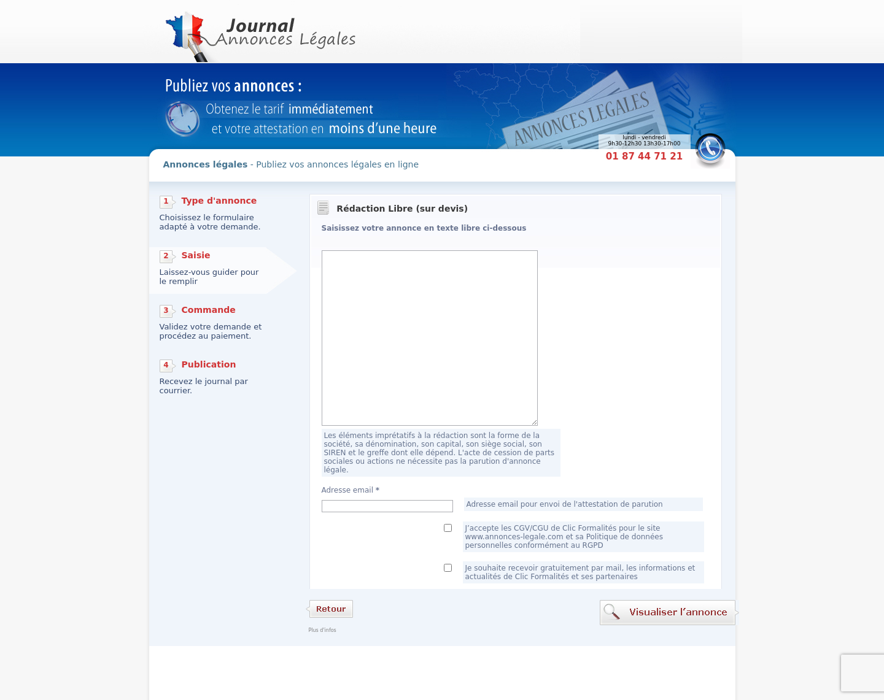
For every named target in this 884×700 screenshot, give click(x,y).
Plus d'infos (322, 630)
